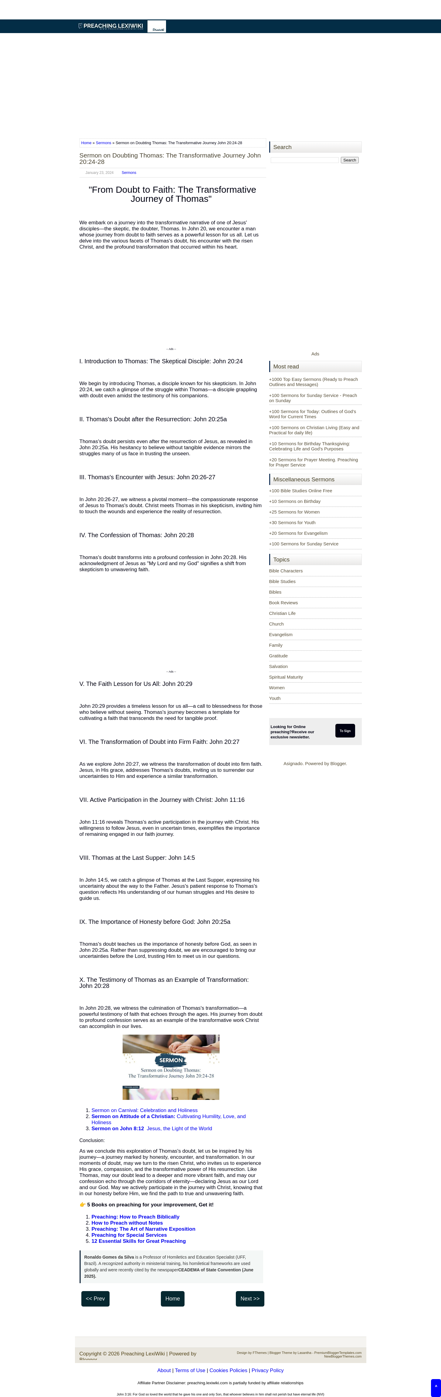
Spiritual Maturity (286, 677)
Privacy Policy (268, 1370)
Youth (275, 698)
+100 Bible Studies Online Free (300, 490)
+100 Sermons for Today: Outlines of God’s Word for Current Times (312, 414)
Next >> (250, 1299)
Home (87, 143)
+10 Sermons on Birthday (295, 501)
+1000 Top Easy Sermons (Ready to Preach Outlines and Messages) (313, 382)
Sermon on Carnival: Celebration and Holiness (145, 1110)
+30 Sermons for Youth (292, 522)
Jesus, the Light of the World (152, 1128)
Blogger (338, 763)
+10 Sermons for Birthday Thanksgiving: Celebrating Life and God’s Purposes (309, 446)
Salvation (278, 666)
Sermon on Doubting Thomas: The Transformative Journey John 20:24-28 (170, 158)
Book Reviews (283, 602)
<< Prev (95, 1299)
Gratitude (278, 655)
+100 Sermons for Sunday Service (304, 543)
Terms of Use (190, 1370)
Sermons (103, 143)
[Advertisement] (220, 86)
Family (276, 645)
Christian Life (282, 613)
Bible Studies (282, 581)
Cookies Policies (228, 1370)
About (164, 1370)
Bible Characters (286, 570)
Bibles (275, 592)
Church (276, 623)
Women (277, 687)
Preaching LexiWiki (143, 1354)
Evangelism (281, 634)
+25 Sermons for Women (294, 511)
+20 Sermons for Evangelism (298, 533)
